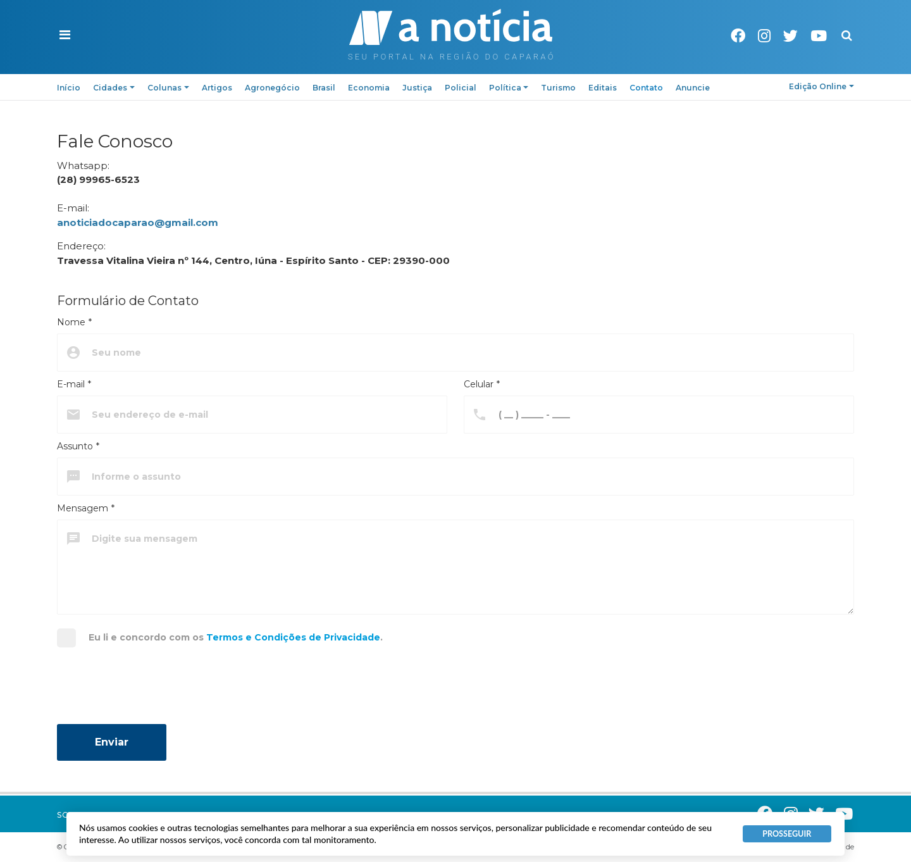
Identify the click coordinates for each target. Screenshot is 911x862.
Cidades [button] (114, 87)
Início (68, 87)
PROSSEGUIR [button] (786, 834)
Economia (369, 87)
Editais (602, 87)
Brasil (324, 87)
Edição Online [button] (821, 86)
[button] (64, 35)
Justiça (417, 87)
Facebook (738, 36)
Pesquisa (836, 25)
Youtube (818, 36)
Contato (646, 87)
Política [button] (509, 87)
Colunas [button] (168, 87)
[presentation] (153, 690)
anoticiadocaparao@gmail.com (137, 222)
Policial (460, 87)
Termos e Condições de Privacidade (293, 637)
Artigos (217, 87)
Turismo (558, 87)
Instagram (764, 36)
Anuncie (693, 87)
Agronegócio (272, 87)
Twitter (790, 36)
